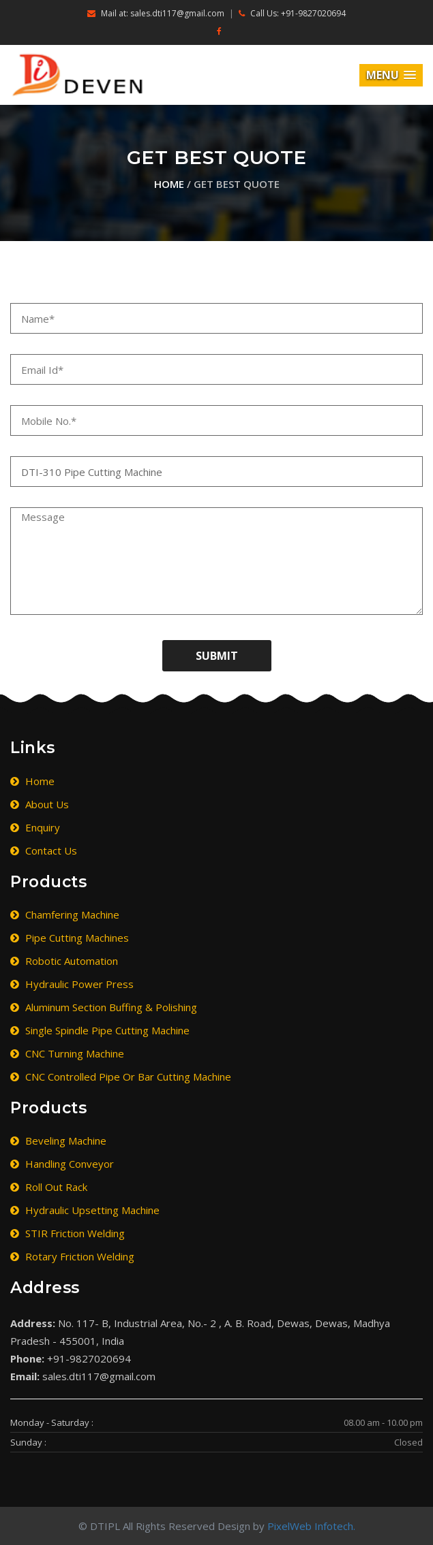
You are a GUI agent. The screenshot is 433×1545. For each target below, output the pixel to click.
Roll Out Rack (48, 1187)
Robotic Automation (64, 961)
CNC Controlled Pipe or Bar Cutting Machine (120, 1076)
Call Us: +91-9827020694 (292, 13)
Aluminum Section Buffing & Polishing (103, 1007)
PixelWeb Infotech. (311, 1526)
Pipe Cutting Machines (69, 937)
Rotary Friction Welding (72, 1256)
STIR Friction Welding (67, 1233)
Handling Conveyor (62, 1163)
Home (169, 184)
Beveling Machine (58, 1140)
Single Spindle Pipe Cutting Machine (100, 1030)
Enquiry (35, 827)
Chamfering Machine (64, 914)
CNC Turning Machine (67, 1053)
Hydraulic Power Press (72, 984)
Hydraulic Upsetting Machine (85, 1210)
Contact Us (43, 850)
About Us (39, 804)
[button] (391, 75)
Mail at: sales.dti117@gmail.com (155, 13)
